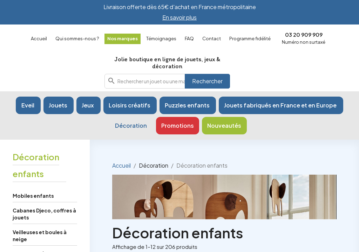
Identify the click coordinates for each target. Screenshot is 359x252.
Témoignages (161, 38)
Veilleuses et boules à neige (40, 235)
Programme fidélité (250, 38)
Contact (211, 38)
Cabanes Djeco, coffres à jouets (44, 213)
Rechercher (207, 81)
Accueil (39, 38)
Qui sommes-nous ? (77, 38)
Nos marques (122, 38)
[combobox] (167, 81)
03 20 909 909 (304, 34)
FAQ (189, 38)
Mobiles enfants (33, 195)
